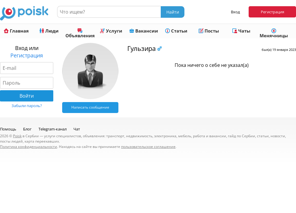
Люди (49, 31)
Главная (16, 31)
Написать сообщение (90, 107)
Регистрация (272, 11)
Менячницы (274, 33)
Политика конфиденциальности (28, 146)
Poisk (17, 135)
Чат (76, 129)
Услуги (111, 31)
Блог (27, 129)
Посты (209, 31)
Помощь (8, 129)
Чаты (241, 31)
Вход (235, 11)
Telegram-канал (52, 129)
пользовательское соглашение (148, 146)
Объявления (80, 33)
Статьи (176, 31)
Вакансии (143, 31)
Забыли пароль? (27, 105)
